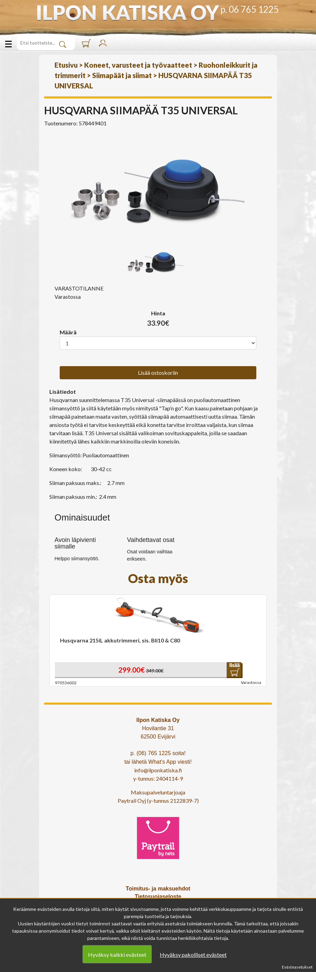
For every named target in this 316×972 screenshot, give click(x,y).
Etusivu (66, 65)
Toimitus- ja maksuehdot (158, 889)
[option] (158, 187)
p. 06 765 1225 (249, 9)
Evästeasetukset (297, 967)
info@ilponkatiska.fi (158, 770)
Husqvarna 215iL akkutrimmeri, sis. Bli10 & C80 (120, 640)
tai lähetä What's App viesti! (157, 762)
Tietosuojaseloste (158, 896)
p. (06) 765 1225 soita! (158, 753)
